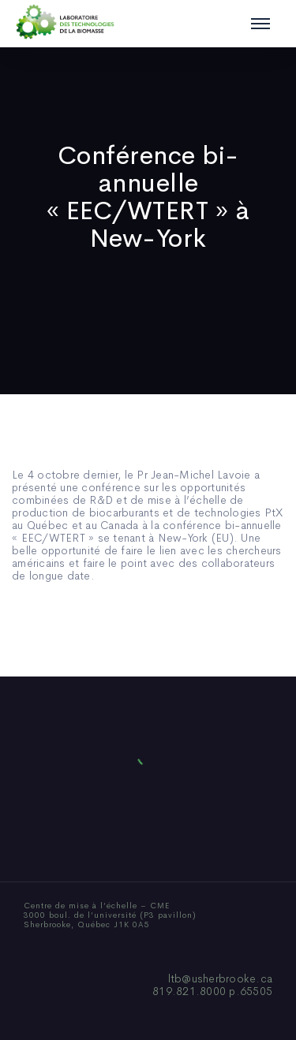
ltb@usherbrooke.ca (220, 978)
